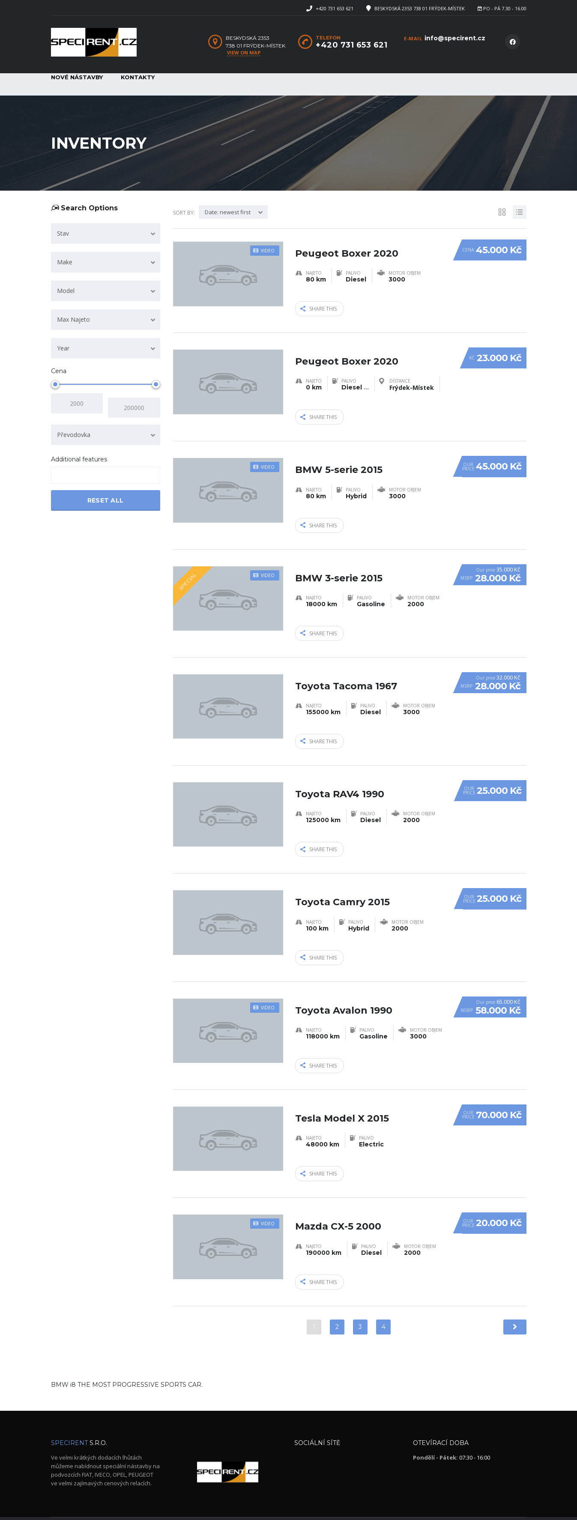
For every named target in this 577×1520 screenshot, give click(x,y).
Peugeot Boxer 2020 (346, 245)
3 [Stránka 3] (360, 1300)
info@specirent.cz (455, 38)
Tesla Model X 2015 (342, 1089)
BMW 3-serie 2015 (339, 562)
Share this (318, 307)
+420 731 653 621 (334, 8)
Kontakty (138, 77)
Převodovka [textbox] (73, 430)
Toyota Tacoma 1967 (346, 667)
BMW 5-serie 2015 (339, 456)
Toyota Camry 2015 (342, 878)
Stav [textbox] (63, 233)
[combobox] (105, 233)
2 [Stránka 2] (337, 1300)
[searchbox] (61, 471)
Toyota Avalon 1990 (343, 984)
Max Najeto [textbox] (73, 319)
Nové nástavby (77, 77)
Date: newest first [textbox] (228, 212)
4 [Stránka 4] (384, 1300)
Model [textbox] (66, 291)
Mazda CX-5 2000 (338, 1194)
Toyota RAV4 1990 (339, 772)
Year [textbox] (63, 348)
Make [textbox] (64, 262)
